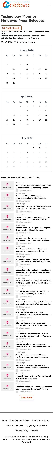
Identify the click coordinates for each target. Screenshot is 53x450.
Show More (26, 397)
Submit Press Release (41, 420)
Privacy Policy (21, 430)
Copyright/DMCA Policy (36, 425)
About (4, 420)
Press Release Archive (19, 420)
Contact (34, 430)
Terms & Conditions (14, 425)
